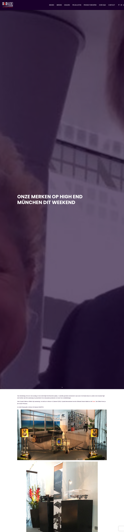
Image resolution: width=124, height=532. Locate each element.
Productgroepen (90, 5)
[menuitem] (51, 5)
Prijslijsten (76, 5)
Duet (93, 335)
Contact (111, 5)
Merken (59, 5)
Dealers (67, 5)
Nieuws (51, 5)
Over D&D (102, 5)
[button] (119, 5)
